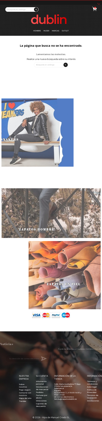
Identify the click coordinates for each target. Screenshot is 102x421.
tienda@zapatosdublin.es (65, 399)
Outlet (65, 31)
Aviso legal (92, 387)
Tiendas (22, 401)
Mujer (46, 31)
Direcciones (41, 401)
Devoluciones (93, 401)
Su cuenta (42, 375)
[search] (35, 9)
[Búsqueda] (22, 9)
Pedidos (39, 392)
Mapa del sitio (25, 398)
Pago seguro (25, 390)
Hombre (37, 31)
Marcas (55, 31)
